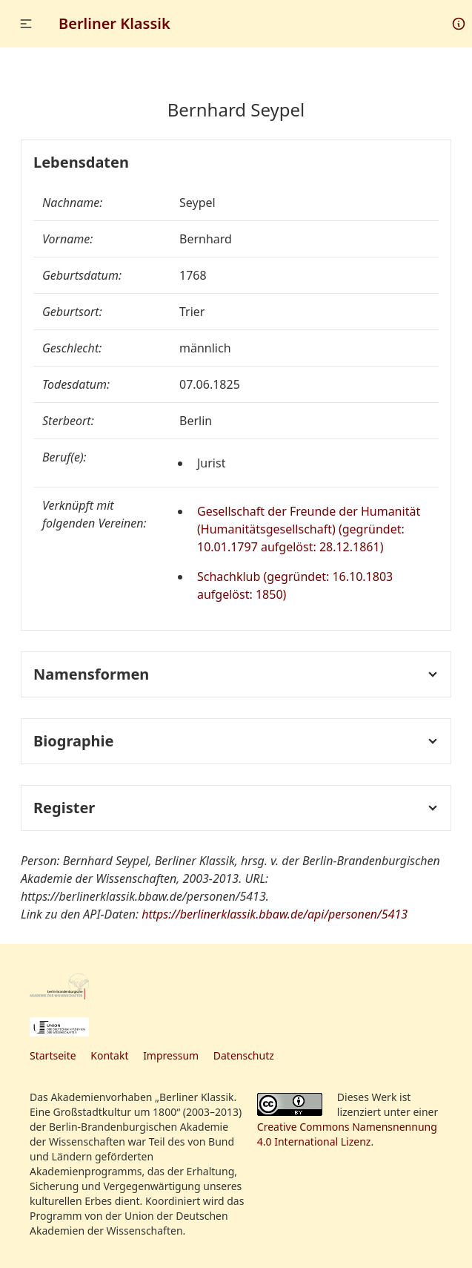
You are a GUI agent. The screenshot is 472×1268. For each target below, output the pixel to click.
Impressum (171, 1055)
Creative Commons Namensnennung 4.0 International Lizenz (347, 1134)
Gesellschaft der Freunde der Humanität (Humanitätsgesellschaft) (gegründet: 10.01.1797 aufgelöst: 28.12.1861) (308, 529)
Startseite (53, 1055)
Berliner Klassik (114, 23)
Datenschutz (243, 1055)
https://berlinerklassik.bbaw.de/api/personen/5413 (275, 914)
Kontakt (109, 1055)
